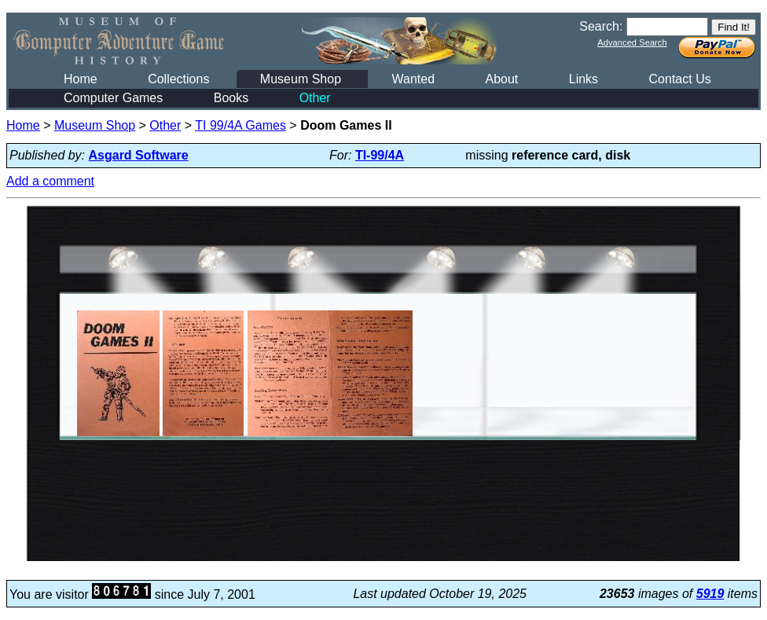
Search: (600, 26)
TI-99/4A (379, 155)
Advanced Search (631, 42)
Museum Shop (300, 79)
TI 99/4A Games (240, 125)
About (501, 79)
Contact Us (680, 79)
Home (80, 79)
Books (231, 98)
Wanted (413, 79)
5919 (710, 593)
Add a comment (50, 181)
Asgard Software (139, 155)
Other (315, 98)
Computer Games (113, 98)
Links (583, 79)
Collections (178, 79)
